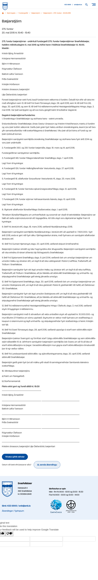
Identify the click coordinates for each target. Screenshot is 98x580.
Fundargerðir (23, 13)
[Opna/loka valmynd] (93, 4)
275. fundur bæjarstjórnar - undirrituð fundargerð (25, 41)
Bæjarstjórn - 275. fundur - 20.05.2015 (57, 13)
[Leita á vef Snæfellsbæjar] (88, 5)
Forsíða (3, 13)
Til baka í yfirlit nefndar (15, 457)
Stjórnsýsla (11, 13)
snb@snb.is (78, 4)
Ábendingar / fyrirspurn (13, 510)
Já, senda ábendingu (47, 464)
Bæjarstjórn (35, 13)
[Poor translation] (9, 533)
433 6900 (67, 4)
